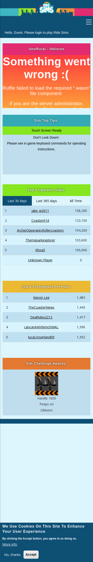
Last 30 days (17, 201)
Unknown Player (40, 260)
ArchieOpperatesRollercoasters (40, 230)
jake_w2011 (40, 210)
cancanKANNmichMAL (41, 327)
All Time (76, 201)
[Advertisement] (46, 474)
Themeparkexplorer (40, 240)
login (38, 32)
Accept (31, 554)
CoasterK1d (40, 220)
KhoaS (40, 250)
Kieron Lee (41, 297)
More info (9, 544)
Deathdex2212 (41, 317)
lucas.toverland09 (41, 337)
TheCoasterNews (41, 307)
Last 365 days (46, 201)
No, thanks (12, 554)
